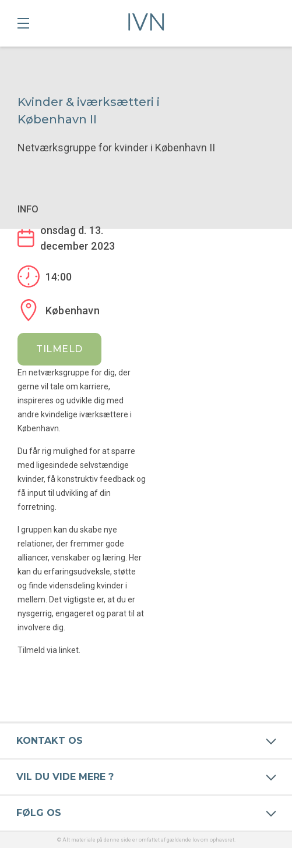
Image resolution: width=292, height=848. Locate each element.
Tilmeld (59, 348)
